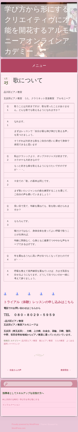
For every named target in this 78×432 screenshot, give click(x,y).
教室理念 (66, 370)
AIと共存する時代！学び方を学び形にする (21, 399)
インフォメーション (11, 405)
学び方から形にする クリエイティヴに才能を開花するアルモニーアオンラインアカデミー (40, 31)
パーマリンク (14, 344)
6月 (6, 79)
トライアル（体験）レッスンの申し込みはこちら (39, 302)
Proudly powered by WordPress (25, 424)
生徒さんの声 (14, 370)
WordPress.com (18, 428)
